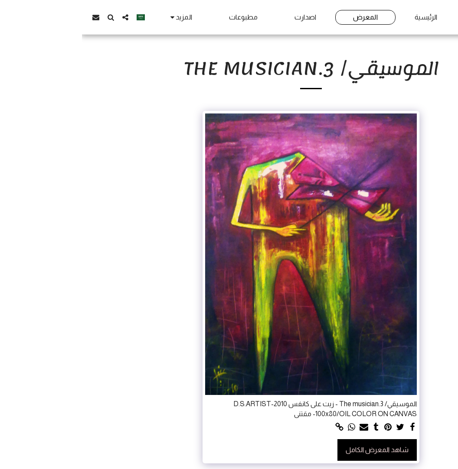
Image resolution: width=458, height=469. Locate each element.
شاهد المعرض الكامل (295, 449)
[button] (43, 17)
